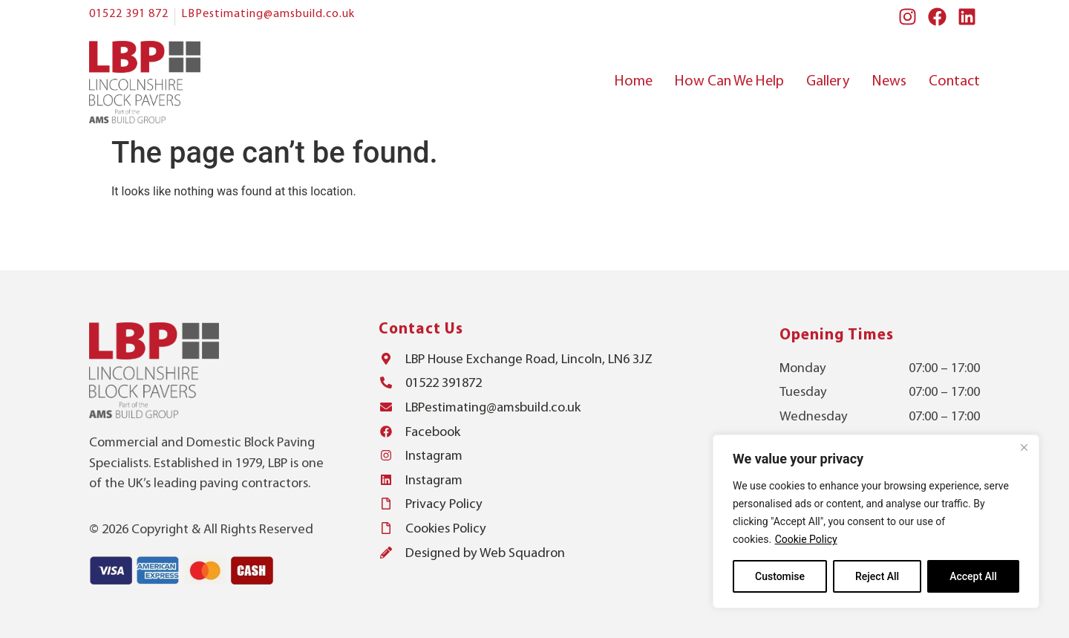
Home (634, 81)
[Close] (1024, 447)
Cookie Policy (806, 539)
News (889, 81)
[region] (876, 521)
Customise (780, 576)
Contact (954, 81)
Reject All (877, 576)
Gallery (827, 81)
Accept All (973, 576)
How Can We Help (729, 81)
